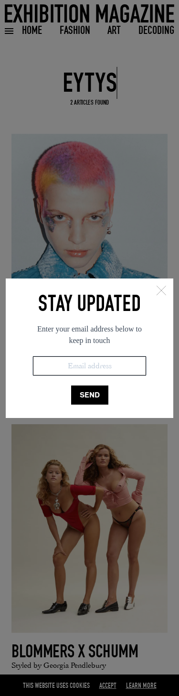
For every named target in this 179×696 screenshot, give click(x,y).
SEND (90, 394)
